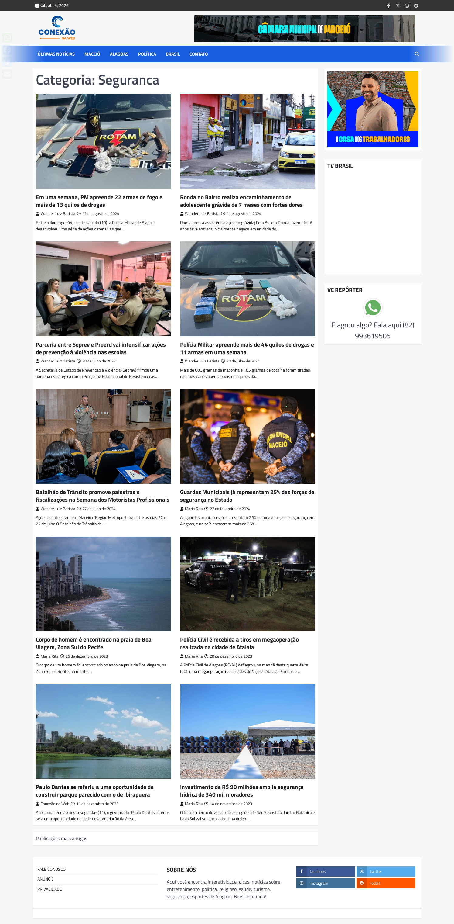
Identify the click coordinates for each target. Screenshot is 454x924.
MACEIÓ (92, 54)
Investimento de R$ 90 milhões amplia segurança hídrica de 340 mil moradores (242, 790)
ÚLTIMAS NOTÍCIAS (56, 54)
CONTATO (198, 54)
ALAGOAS (119, 54)
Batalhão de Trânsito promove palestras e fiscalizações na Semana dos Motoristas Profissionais (102, 495)
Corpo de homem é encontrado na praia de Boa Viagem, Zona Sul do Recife (94, 643)
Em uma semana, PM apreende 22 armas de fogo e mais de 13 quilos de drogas (99, 200)
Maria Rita (191, 509)
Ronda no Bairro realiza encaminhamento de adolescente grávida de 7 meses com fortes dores (241, 200)
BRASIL (173, 54)
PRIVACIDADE (49, 889)
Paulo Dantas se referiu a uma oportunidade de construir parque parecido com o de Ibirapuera (95, 790)
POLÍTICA (147, 54)
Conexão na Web (52, 804)
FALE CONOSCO (51, 869)
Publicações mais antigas (61, 838)
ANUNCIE (45, 879)
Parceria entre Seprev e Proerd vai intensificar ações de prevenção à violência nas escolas (101, 348)
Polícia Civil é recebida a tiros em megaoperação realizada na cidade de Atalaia (239, 643)
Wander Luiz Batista (55, 213)
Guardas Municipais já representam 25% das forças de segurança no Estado (247, 495)
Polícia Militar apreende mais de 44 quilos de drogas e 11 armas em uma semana (247, 348)
